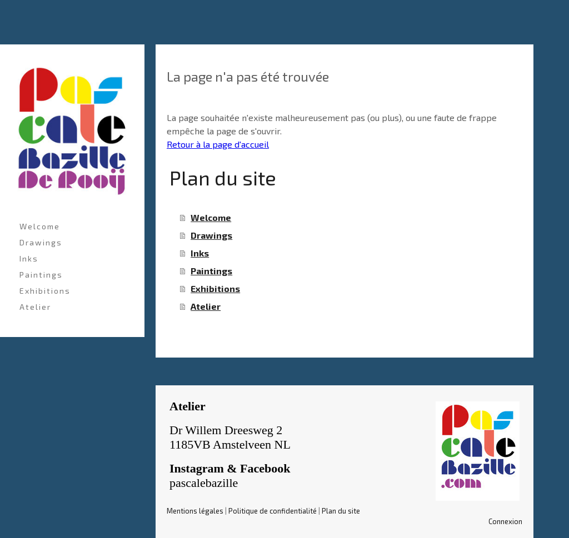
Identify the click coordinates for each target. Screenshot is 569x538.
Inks (28, 258)
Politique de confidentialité (272, 510)
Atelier (35, 306)
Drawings (40, 242)
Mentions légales (195, 510)
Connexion (505, 521)
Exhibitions (45, 290)
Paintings (41, 274)
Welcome (39, 226)
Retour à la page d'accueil (218, 144)
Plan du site (341, 510)
